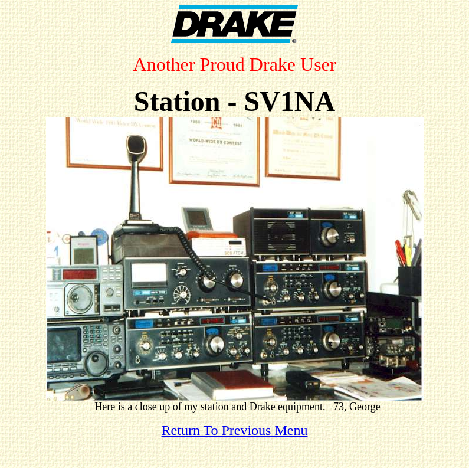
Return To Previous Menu (235, 430)
